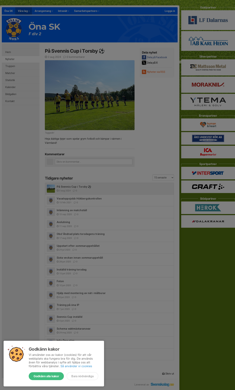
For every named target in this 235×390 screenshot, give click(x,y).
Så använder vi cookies (76, 366)
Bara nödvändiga (82, 376)
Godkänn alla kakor (46, 376)
